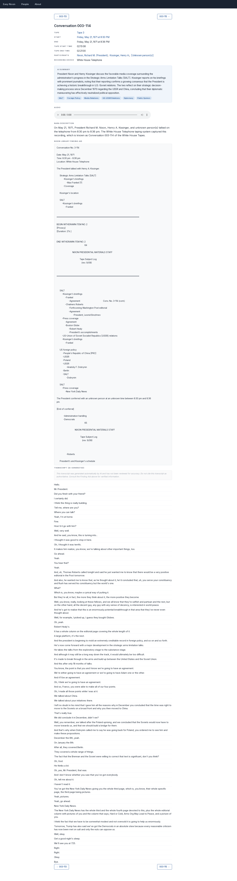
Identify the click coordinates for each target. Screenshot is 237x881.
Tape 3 (80, 32)
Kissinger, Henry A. (119, 55)
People (25, 4)
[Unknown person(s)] (142, 55)
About (38, 4)
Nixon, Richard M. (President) (92, 55)
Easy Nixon (9, 4)
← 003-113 (61, 16)
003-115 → (164, 16)
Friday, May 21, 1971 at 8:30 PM (93, 37)
